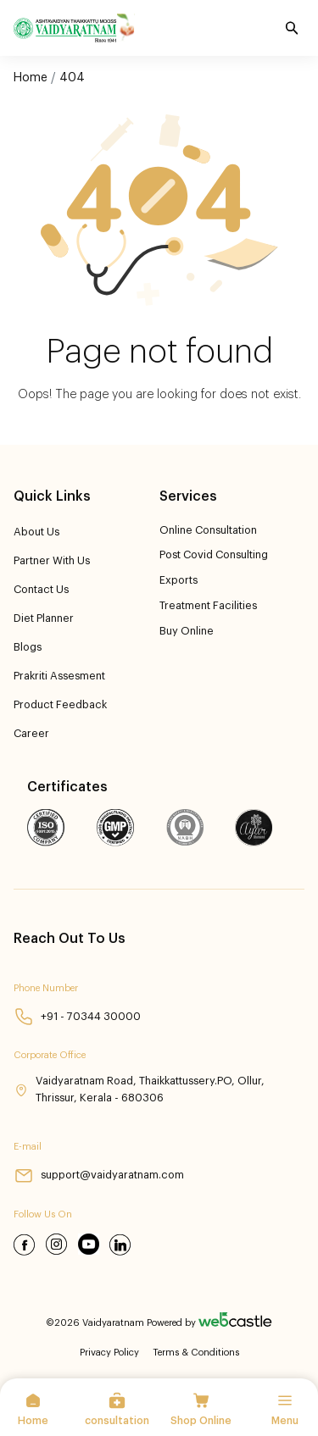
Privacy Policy (109, 1352)
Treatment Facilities (208, 606)
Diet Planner (44, 618)
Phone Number (46, 988)
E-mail (28, 1146)
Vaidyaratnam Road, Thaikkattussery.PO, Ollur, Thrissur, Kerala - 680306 (139, 1089)
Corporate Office (50, 1055)
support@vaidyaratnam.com (99, 1175)
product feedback (60, 705)
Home (30, 78)
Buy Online (186, 631)
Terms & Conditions (196, 1352)
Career (31, 734)
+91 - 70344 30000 (77, 1016)
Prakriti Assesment (59, 676)
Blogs (28, 647)
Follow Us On (43, 1214)
